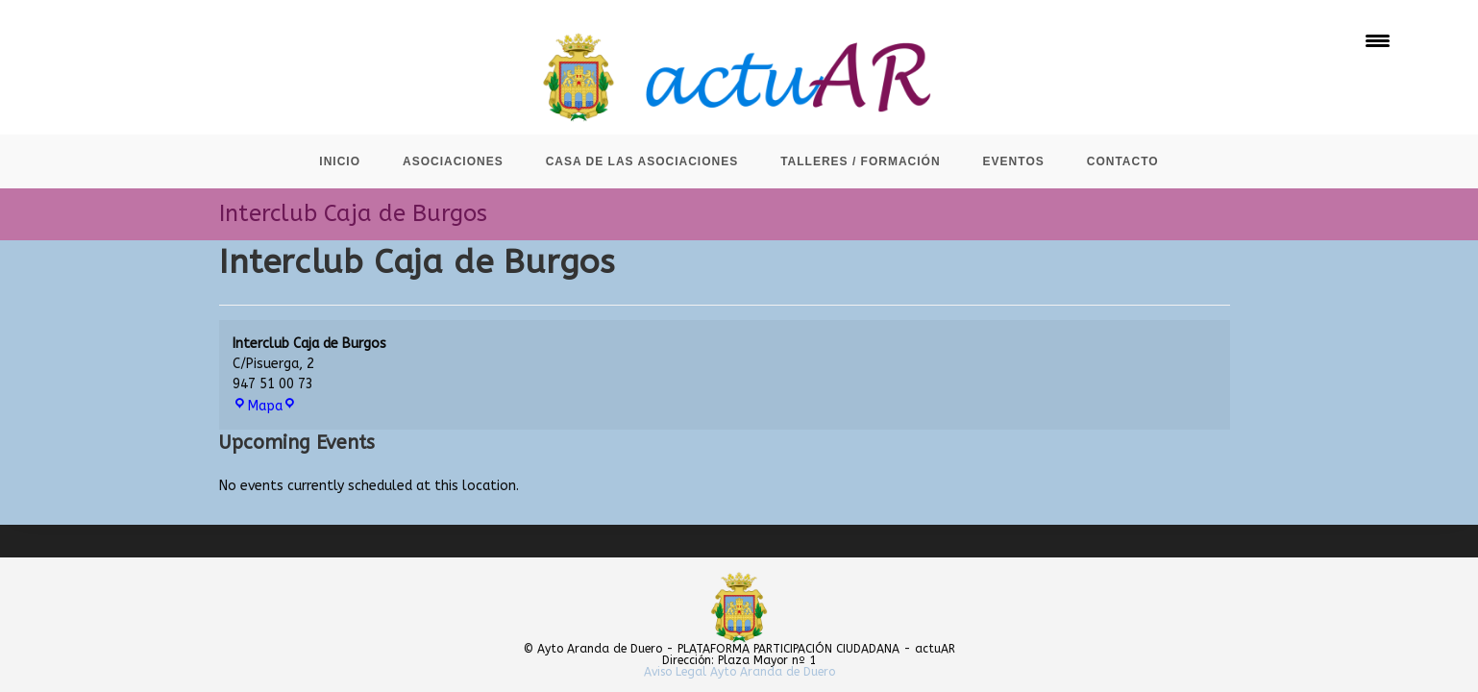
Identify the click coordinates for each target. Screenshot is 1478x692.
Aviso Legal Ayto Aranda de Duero (739, 672)
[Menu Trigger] (1377, 40)
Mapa (264, 406)
